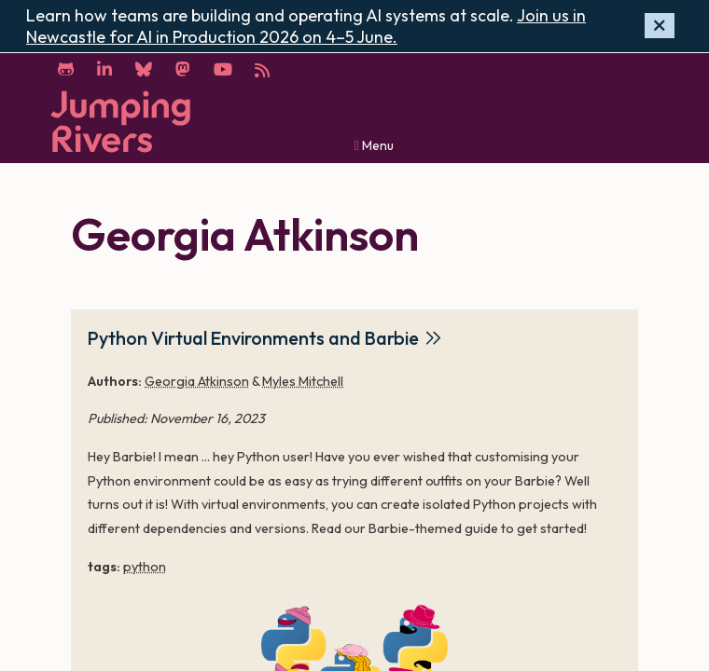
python (144, 566)
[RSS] (263, 70)
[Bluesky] (144, 70)
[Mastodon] (183, 70)
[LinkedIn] (104, 70)
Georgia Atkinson (197, 381)
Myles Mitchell (302, 381)
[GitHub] (65, 70)
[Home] (120, 121)
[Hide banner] (659, 25)
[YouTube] (223, 70)
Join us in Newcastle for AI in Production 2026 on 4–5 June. (306, 26)
